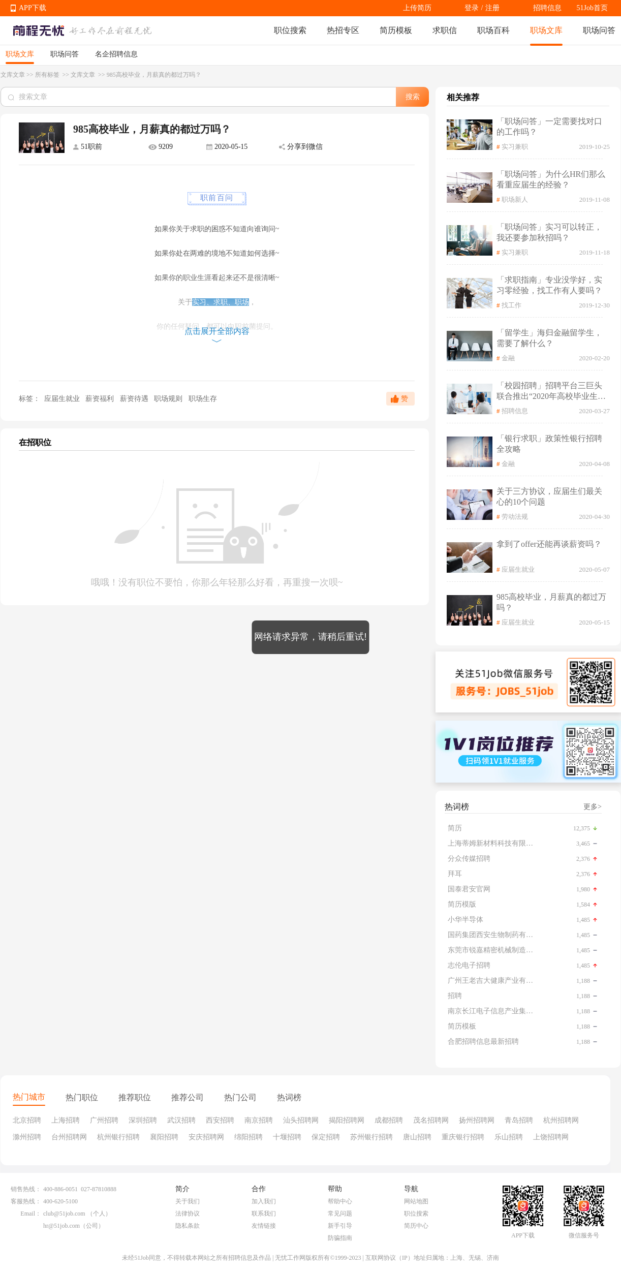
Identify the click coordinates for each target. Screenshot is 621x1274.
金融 (508, 358)
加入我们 (264, 1201)
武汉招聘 (181, 1120)
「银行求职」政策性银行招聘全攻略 (549, 443)
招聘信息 (547, 8)
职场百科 (493, 30)
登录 (471, 8)
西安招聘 (220, 1120)
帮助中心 (340, 1201)
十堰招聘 (287, 1137)
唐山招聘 (417, 1137)
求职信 (444, 30)
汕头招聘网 (301, 1120)
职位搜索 (290, 30)
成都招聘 (389, 1120)
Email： (30, 1213)
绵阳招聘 (248, 1137)
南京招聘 (258, 1120)
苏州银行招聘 (371, 1137)
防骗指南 (340, 1237)
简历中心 (416, 1225)
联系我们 (264, 1213)
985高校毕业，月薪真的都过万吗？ (551, 602)
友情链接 (264, 1225)
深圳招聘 (143, 1120)
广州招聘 (104, 1120)
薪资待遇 (135, 398)
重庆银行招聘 (463, 1137)
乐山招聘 (508, 1137)
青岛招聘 (519, 1120)
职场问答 (599, 30)
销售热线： (26, 1189)
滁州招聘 (27, 1137)
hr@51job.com (61, 1225)
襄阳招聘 (164, 1137)
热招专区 (343, 30)
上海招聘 (65, 1120)
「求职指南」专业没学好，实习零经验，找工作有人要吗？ (549, 285)
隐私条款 (187, 1225)
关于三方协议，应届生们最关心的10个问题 (549, 496)
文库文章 (13, 74)
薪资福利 (100, 398)
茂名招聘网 (431, 1120)
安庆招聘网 (206, 1137)
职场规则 (169, 398)
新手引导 (340, 1225)
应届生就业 (61, 398)
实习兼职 (515, 146)
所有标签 (48, 74)
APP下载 (32, 8)
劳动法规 (515, 516)
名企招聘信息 (116, 54)
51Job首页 (592, 8)
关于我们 (187, 1201)
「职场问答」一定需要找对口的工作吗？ (549, 126)
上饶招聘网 (551, 1137)
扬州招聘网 (476, 1120)
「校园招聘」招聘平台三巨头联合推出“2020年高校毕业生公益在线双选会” (551, 391)
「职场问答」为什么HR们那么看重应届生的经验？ (550, 179)
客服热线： (26, 1201)
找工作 (511, 305)
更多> (592, 807)
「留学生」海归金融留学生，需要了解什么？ (549, 338)
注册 (492, 8)
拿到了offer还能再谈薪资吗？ (549, 544)
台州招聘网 (69, 1137)
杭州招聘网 (561, 1120)
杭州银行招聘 (118, 1137)
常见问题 (340, 1213)
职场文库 (546, 30)
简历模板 (396, 30)
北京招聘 (27, 1120)
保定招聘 (326, 1137)
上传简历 (417, 8)
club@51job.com (64, 1213)
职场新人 (515, 199)
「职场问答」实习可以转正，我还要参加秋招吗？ (549, 232)
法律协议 (187, 1213)
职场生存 (203, 398)
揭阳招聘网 (346, 1120)
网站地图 (416, 1201)
